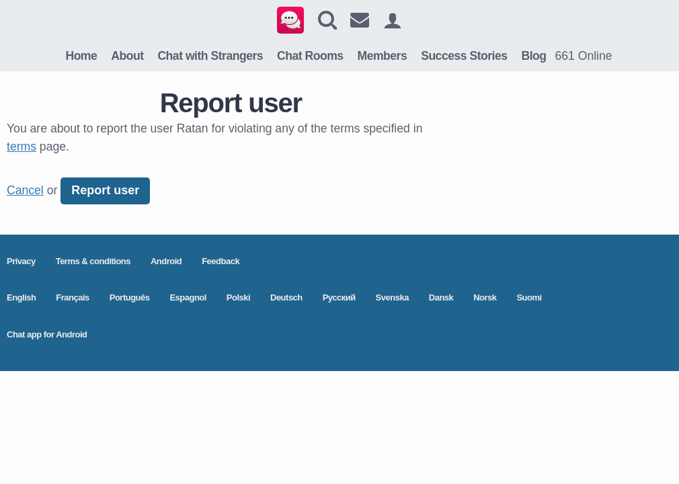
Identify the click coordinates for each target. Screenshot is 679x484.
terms (21, 146)
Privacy (21, 261)
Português (130, 297)
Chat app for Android (47, 334)
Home (81, 56)
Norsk (484, 297)
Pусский (339, 297)
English (21, 297)
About (127, 56)
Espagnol (187, 297)
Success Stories (464, 56)
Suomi (528, 297)
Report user (105, 190)
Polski (238, 297)
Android (166, 261)
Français (72, 297)
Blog (533, 56)
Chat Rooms (310, 56)
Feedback (220, 261)
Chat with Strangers (210, 56)
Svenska (392, 297)
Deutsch (286, 297)
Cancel (25, 190)
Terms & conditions (93, 261)
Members (382, 56)
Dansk (441, 297)
